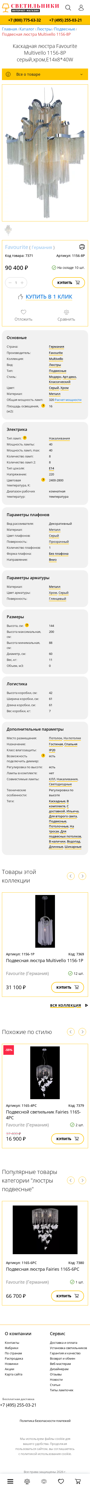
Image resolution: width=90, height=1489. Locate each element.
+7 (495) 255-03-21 (65, 20)
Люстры (44, 29)
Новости (56, 1379)
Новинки (11, 1364)
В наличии (57, 841)
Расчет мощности (68, 400)
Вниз (53, 559)
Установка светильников (68, 1348)
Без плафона (58, 553)
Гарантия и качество (65, 1353)
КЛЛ (52, 779)
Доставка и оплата (63, 1342)
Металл (54, 394)
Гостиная (56, 744)
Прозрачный (59, 541)
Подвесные (64, 29)
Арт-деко (69, 377)
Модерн (55, 377)
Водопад (73, 841)
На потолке (72, 738)
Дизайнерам (59, 1369)
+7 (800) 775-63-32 (24, 20)
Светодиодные (60, 784)
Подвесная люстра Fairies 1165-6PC (42, 1269)
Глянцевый (57, 598)
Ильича (72, 811)
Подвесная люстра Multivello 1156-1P (44, 960)
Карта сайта (13, 1374)
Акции (9, 1369)
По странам (13, 1353)
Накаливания (59, 438)
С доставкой (59, 808)
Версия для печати (82, 247)
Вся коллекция (69, 1005)
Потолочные (58, 826)
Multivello (56, 359)
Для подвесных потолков (65, 833)
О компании (18, 1333)
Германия (42, 247)
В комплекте (59, 803)
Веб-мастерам (60, 1364)
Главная (9, 29)
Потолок (55, 738)
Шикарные (73, 846)
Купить (68, 282)
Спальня (70, 744)
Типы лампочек (61, 1390)
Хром (64, 388)
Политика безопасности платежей (45, 1421)
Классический (60, 382)
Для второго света (63, 816)
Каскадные (57, 801)
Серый (54, 388)
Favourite (16, 246)
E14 (51, 468)
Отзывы (56, 1374)
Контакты (12, 1342)
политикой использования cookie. (46, 1454)
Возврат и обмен (62, 1358)
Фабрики (11, 1348)
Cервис (57, 1333)
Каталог (26, 29)
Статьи (55, 1385)
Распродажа (14, 1358)
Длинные (56, 846)
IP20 (52, 750)
